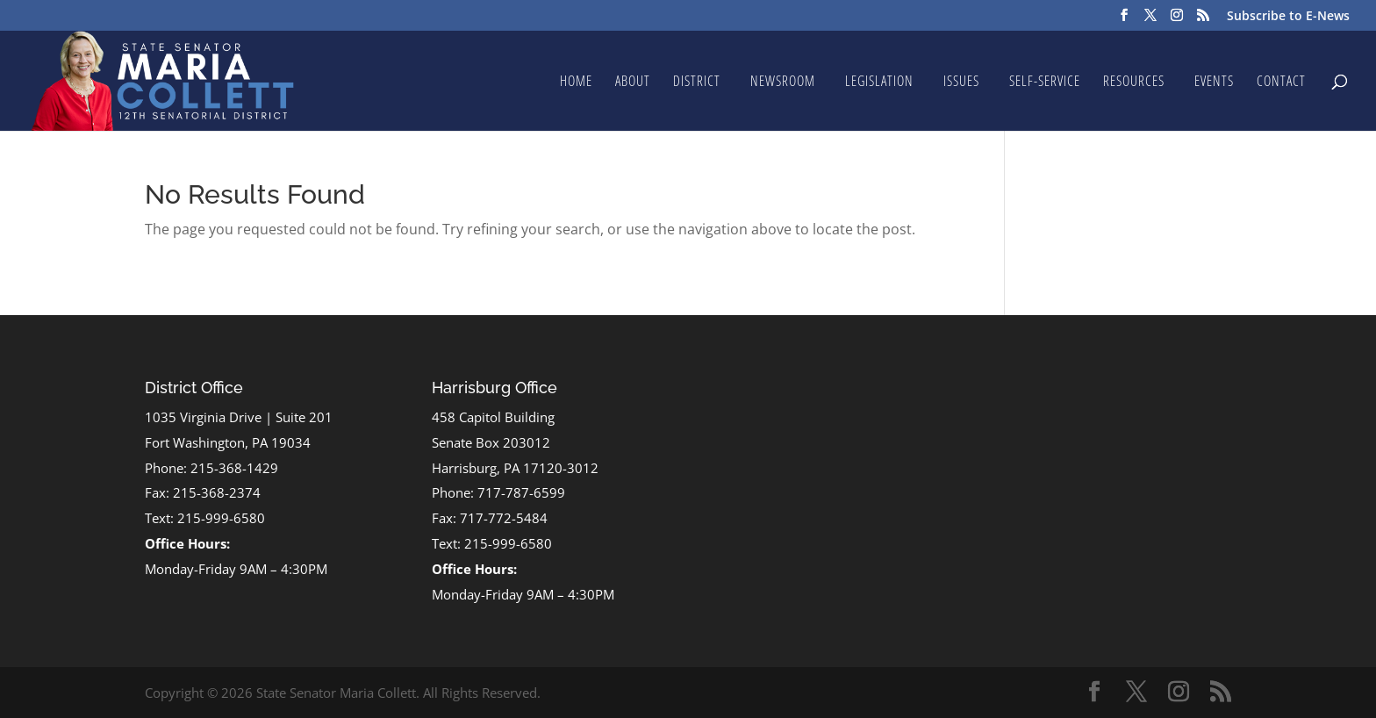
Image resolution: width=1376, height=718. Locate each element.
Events (1214, 82)
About (632, 82)
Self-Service (1044, 82)
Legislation (879, 82)
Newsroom (782, 82)
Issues (961, 82)
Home (576, 82)
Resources (1134, 82)
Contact (1281, 82)
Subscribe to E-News (1288, 17)
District (696, 82)
